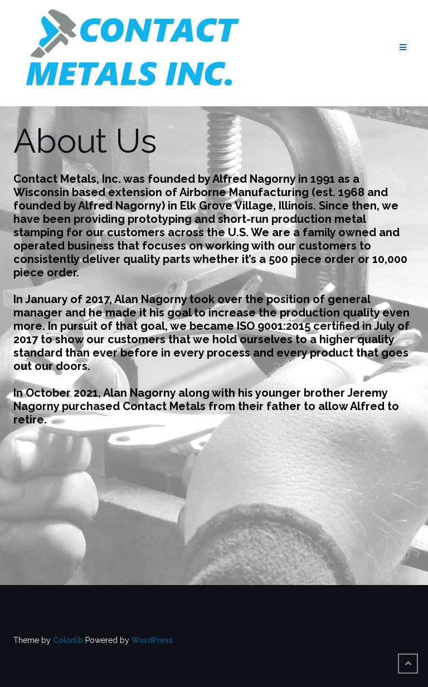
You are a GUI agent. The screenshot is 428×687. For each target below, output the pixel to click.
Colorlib (68, 640)
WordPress (152, 640)
